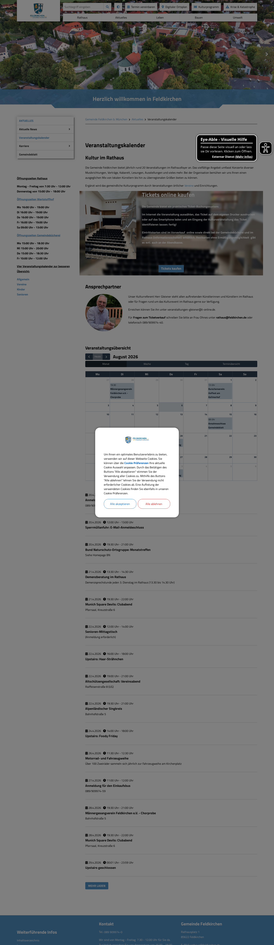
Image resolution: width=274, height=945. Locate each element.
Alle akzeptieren (120, 504)
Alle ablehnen (154, 504)
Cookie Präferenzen (136, 463)
